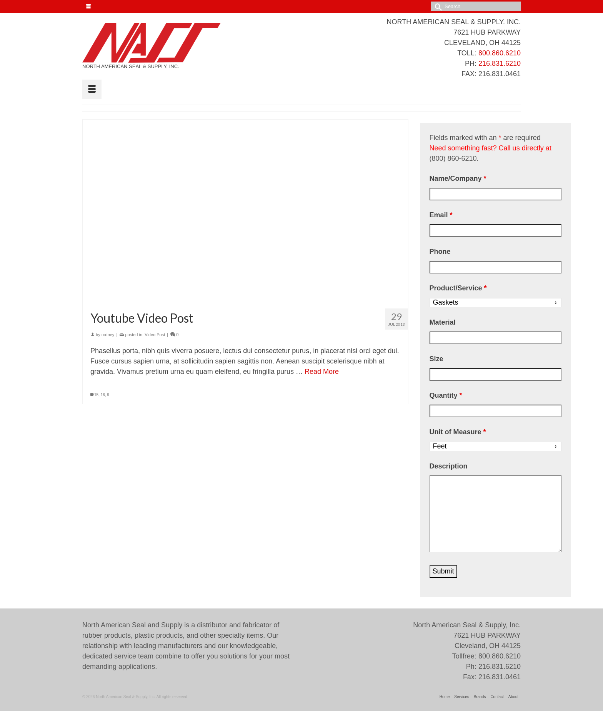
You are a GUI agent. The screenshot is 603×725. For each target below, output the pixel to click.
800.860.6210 (499, 53)
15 (96, 395)
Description (449, 466)
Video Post (155, 334)
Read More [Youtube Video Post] (322, 371)
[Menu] (92, 89)
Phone (440, 251)
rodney (108, 334)
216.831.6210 (499, 63)
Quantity (446, 395)
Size (436, 359)
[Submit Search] (437, 6)
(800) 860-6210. (454, 158)
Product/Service (458, 288)
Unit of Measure (458, 432)
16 (103, 395)
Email (441, 215)
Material (443, 322)
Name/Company (458, 178)
